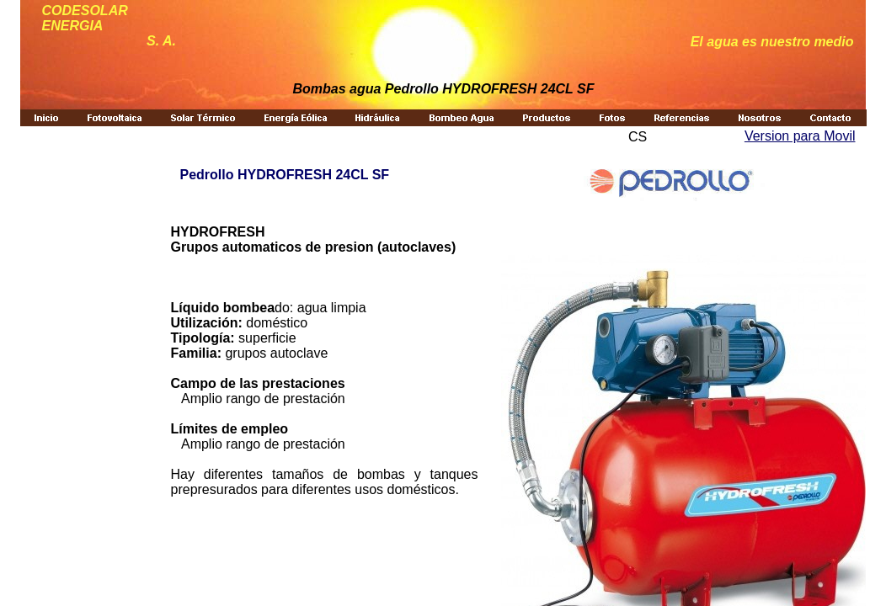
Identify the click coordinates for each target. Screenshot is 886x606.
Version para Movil (800, 136)
